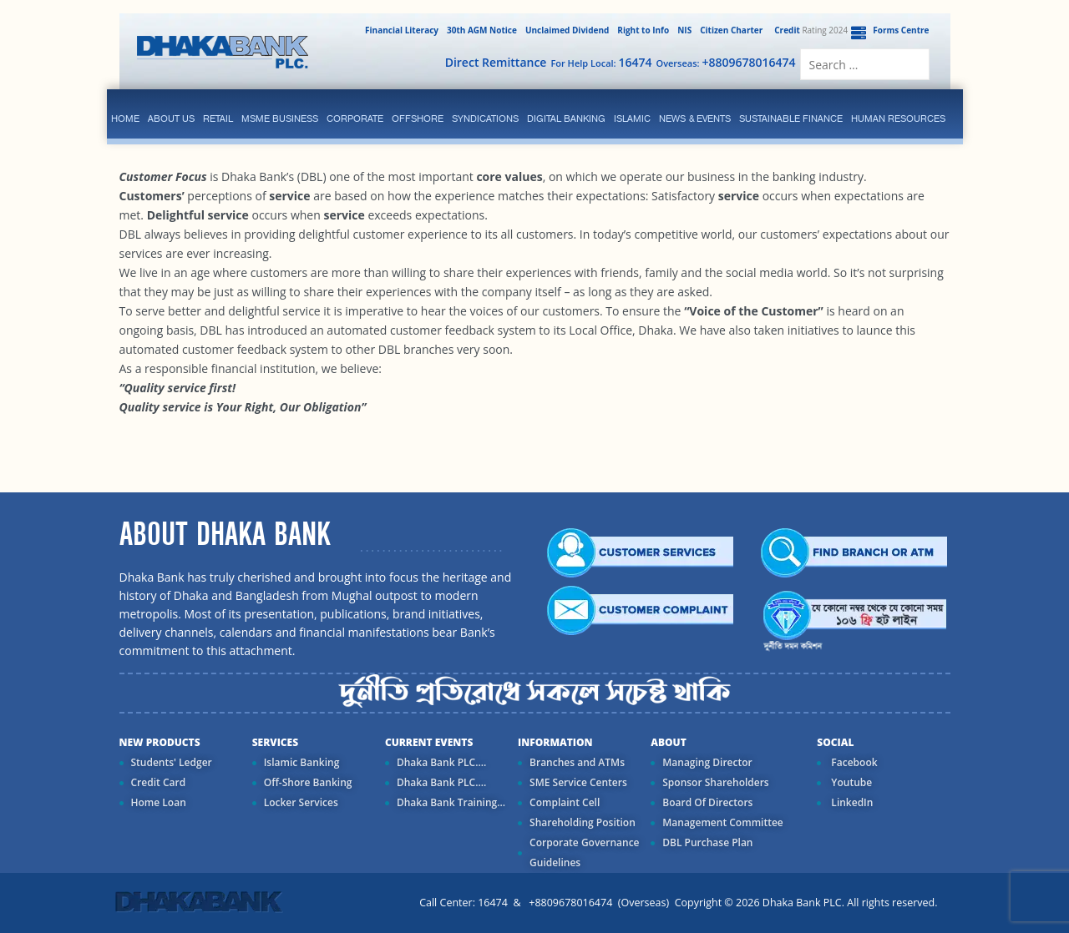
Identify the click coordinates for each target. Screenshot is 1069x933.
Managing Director (707, 762)
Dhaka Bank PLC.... (441, 762)
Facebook (852, 762)
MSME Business (279, 118)
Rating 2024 (809, 30)
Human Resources (898, 118)
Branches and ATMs (577, 762)
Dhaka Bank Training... (451, 802)
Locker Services (301, 802)
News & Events (695, 118)
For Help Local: (600, 62)
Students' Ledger (171, 762)
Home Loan (158, 802)
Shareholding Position (582, 822)
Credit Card (158, 782)
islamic (632, 118)
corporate (355, 118)
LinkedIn (850, 802)
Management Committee (722, 822)
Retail (218, 118)
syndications (485, 118)
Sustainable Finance (791, 118)
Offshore (417, 118)
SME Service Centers (578, 782)
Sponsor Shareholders (715, 782)
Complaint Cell (564, 802)
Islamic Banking (302, 762)
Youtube (850, 782)
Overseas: (726, 62)
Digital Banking (566, 118)
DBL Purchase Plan (707, 842)
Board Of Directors (707, 802)
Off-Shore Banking (308, 782)
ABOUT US (171, 118)
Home (125, 118)
